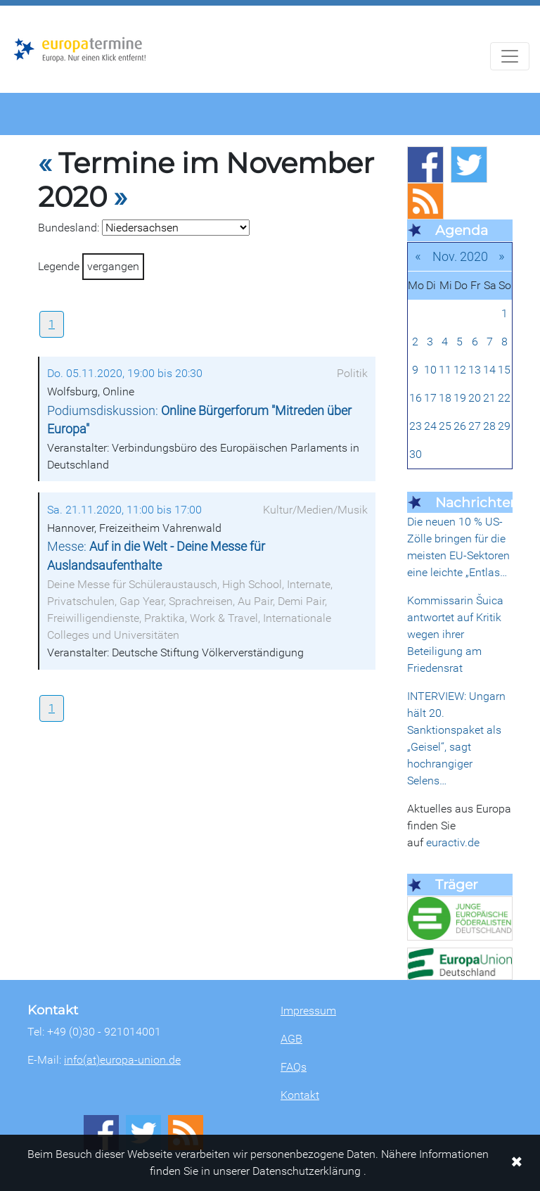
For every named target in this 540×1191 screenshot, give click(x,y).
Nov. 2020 (460, 256)
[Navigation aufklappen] (509, 56)
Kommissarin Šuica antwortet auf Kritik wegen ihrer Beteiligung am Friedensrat (455, 634)
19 (460, 398)
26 (460, 426)
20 (474, 398)
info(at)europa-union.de (122, 1059)
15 (504, 369)
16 (415, 398)
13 (474, 369)
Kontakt (300, 1095)
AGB (291, 1038)
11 (445, 369)
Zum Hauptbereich (11, 6)
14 (489, 369)
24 (430, 426)
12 (460, 369)
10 (430, 369)
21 (489, 398)
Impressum (308, 1010)
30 (415, 454)
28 (489, 426)
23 (415, 426)
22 (504, 398)
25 (445, 426)
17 (430, 398)
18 (445, 398)
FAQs (294, 1067)
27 (474, 426)
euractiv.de (453, 842)
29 (504, 426)
